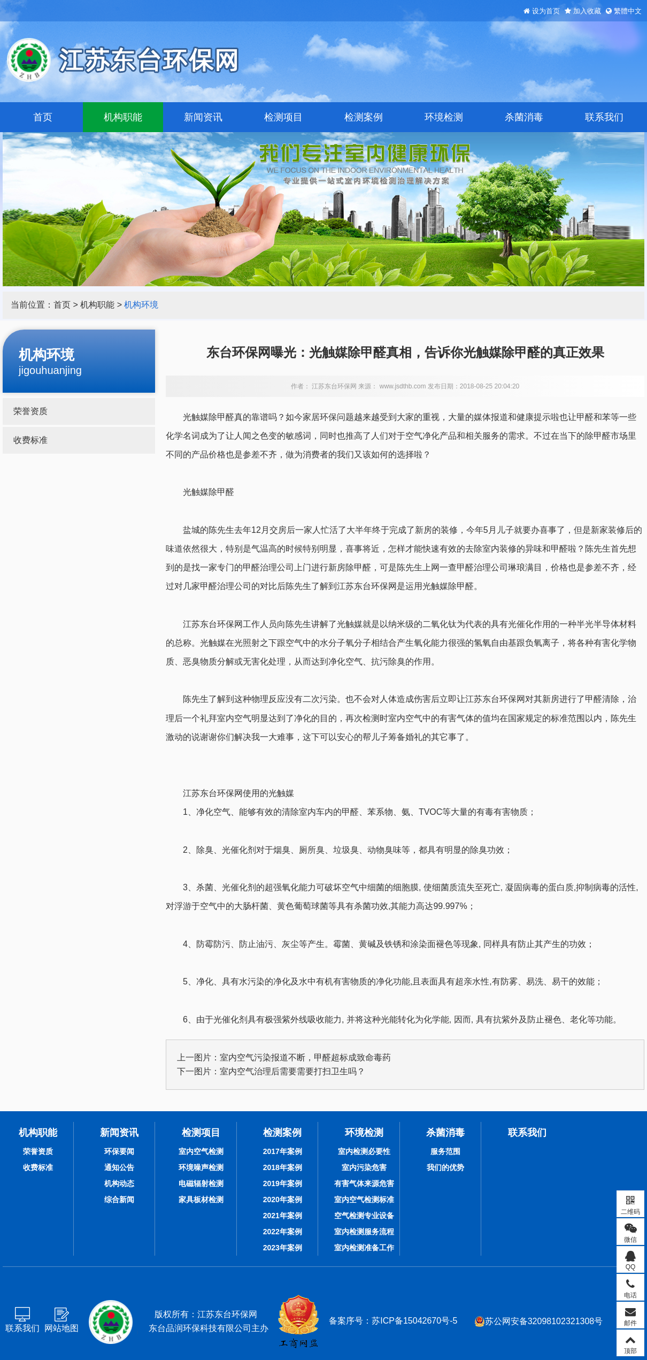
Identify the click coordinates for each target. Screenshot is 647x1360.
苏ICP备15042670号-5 (414, 1320)
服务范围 (445, 1151)
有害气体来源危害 (364, 1183)
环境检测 (444, 117)
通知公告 (119, 1167)
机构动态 (119, 1183)
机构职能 (123, 117)
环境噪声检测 (201, 1167)
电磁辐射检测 (201, 1183)
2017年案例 (282, 1151)
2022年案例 (282, 1231)
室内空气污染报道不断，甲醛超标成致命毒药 (305, 1057)
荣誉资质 (30, 411)
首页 (42, 117)
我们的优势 (445, 1167)
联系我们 (604, 117)
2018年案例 (282, 1167)
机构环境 (141, 304)
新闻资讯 (203, 117)
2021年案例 (282, 1215)
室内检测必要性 (364, 1151)
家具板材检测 (201, 1199)
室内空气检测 (201, 1151)
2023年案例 (282, 1247)
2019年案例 (282, 1183)
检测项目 (283, 117)
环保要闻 (119, 1151)
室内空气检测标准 (364, 1199)
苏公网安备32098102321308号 (538, 1321)
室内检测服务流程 (364, 1231)
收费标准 (30, 440)
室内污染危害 (364, 1167)
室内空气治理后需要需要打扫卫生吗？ (292, 1071)
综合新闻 (119, 1199)
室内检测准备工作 (364, 1247)
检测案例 (363, 117)
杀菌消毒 (524, 117)
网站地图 (61, 1328)
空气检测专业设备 (364, 1215)
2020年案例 (282, 1199)
